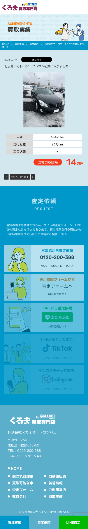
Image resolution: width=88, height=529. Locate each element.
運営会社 (19, 496)
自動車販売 (57, 476)
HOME (16, 468)
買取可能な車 (22, 482)
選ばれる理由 (22, 476)
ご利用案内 (57, 489)
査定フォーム (22, 489)
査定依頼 (44, 522)
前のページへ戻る (19, 176)
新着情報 (56, 482)
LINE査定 (73, 522)
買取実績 (14, 522)
